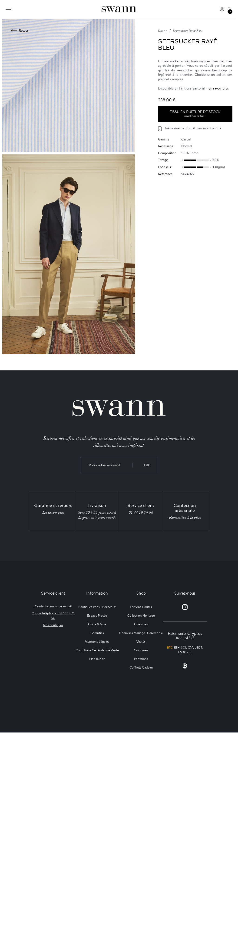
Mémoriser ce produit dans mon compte (193, 128)
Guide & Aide (97, 624)
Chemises (141, 624)
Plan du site (97, 659)
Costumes (141, 650)
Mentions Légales (97, 641)
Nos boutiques (53, 625)
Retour (19, 30)
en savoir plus (218, 88)
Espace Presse (97, 615)
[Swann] (119, 9)
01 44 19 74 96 (141, 512)
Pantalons (141, 659)
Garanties (97, 633)
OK (146, 465)
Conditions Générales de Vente (97, 650)
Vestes (140, 641)
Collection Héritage (141, 615)
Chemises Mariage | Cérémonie (141, 633)
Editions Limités (141, 607)
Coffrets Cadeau (141, 667)
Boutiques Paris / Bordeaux (97, 607)
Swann (162, 31)
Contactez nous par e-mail (53, 606)
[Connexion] (221, 9)
